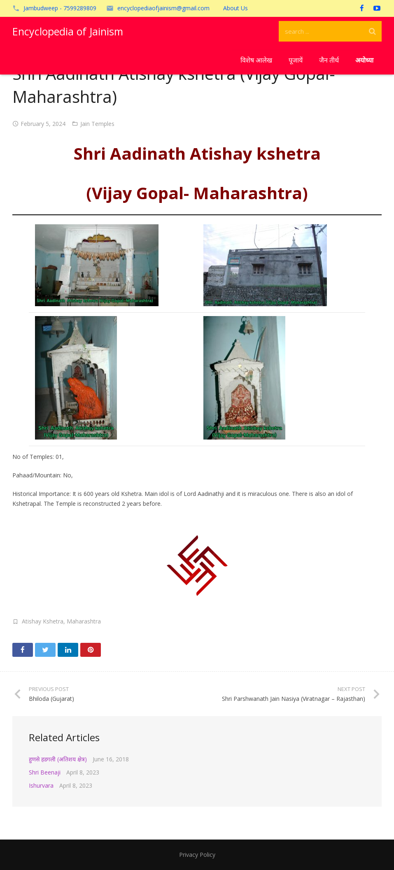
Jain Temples (97, 124)
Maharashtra (84, 621)
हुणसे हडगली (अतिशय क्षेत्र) (58, 759)
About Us (235, 8)
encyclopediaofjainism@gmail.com (163, 8)
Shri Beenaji (45, 772)
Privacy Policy (197, 854)
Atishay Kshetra (42, 621)
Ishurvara (41, 785)
